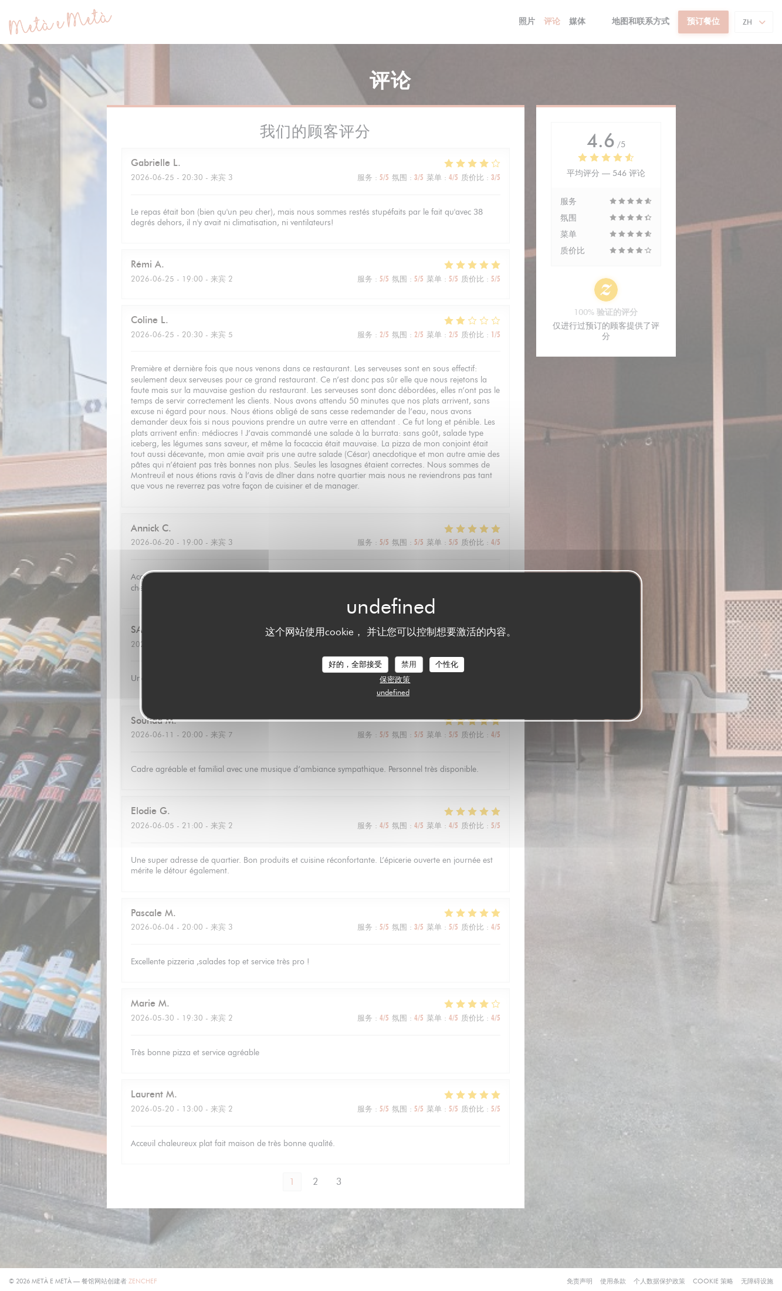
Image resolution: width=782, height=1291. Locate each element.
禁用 (409, 664)
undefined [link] (393, 692)
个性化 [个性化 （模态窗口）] (446, 664)
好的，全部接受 (355, 664)
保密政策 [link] (395, 679)
